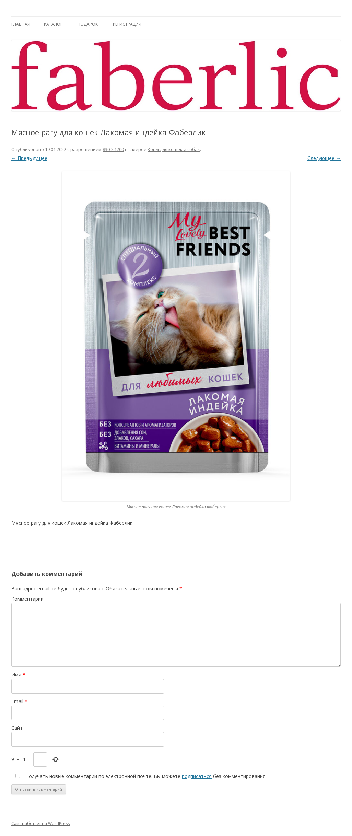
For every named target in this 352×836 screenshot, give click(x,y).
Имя (18, 674)
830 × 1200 (113, 149)
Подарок (88, 24)
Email (19, 701)
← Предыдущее (29, 158)
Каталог (53, 24)
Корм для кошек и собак (174, 149)
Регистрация (127, 24)
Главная (20, 24)
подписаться (197, 776)
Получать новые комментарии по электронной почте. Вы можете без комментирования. (140, 776)
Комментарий (27, 598)
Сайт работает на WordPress (40, 823)
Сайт (17, 727)
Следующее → (324, 158)
